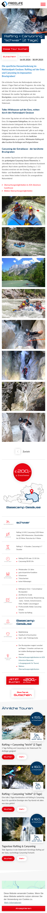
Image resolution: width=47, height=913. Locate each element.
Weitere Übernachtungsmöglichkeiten (18, 191)
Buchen (8, 757)
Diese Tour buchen (15, 49)
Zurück (26, 451)
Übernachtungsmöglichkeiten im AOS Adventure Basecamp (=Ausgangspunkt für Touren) (32, 660)
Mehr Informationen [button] (12, 903)
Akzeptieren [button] (23, 908)
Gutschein (9, 57)
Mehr (21, 757)
